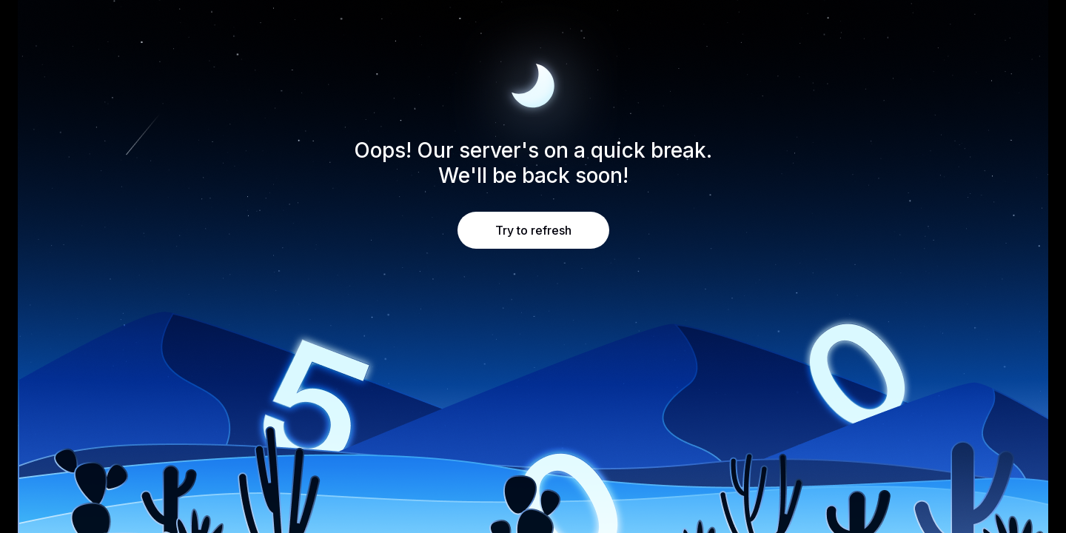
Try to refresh (533, 230)
